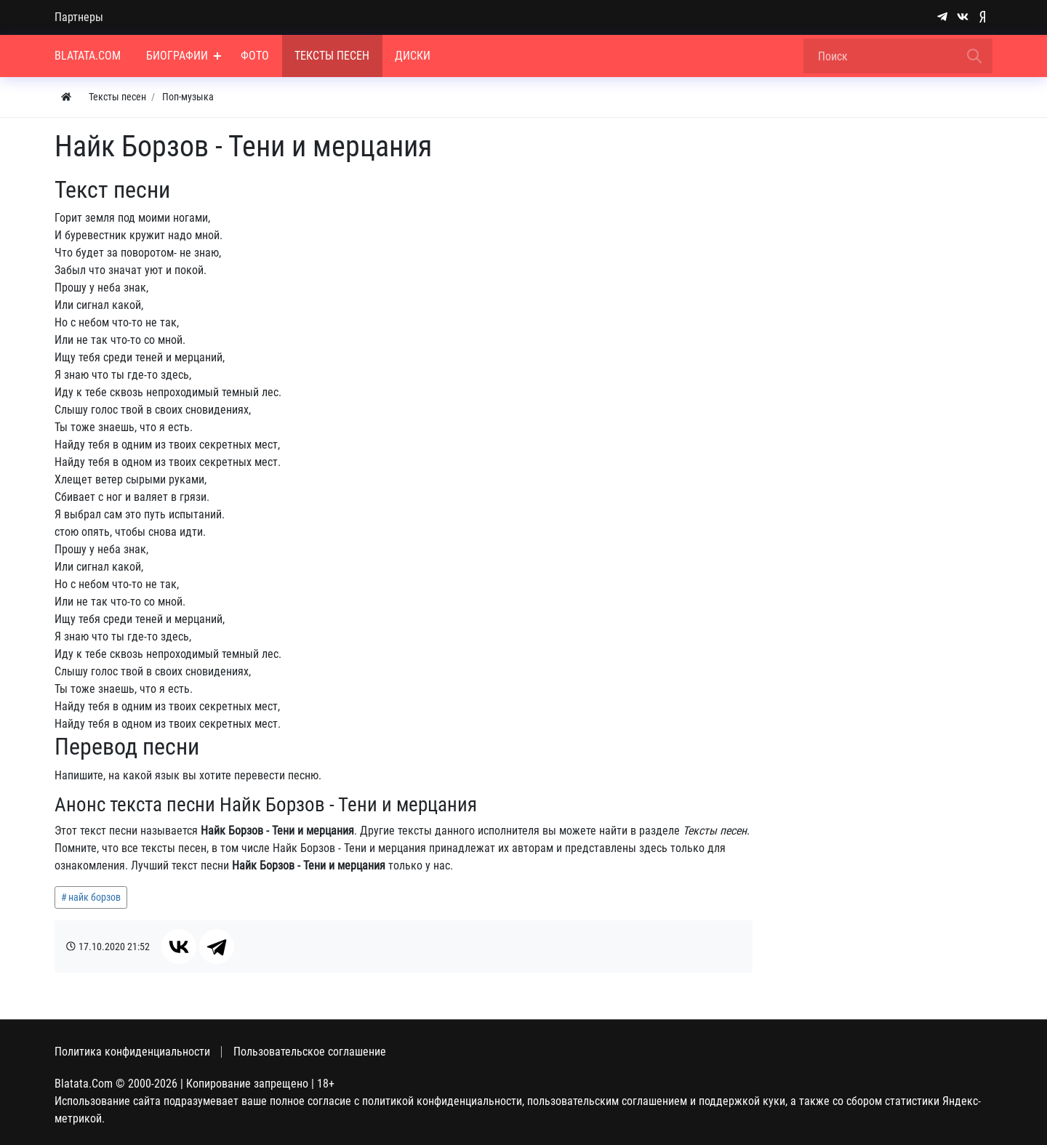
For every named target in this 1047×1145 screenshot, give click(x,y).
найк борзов (94, 897)
